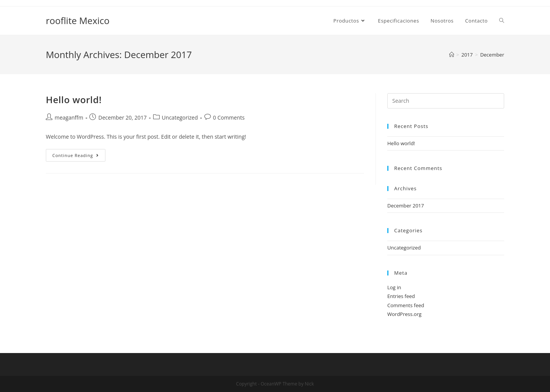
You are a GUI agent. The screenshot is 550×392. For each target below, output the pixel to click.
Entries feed (401, 296)
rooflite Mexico (78, 20)
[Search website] (501, 20)
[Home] (451, 54)
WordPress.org (404, 314)
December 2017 (405, 205)
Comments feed (405, 305)
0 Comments (229, 117)
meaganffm (69, 117)
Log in (394, 287)
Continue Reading (78, 157)
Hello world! (74, 99)
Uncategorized (180, 117)
